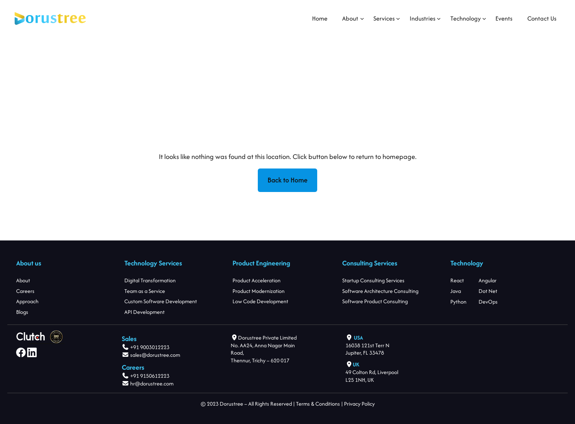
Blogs (22, 312)
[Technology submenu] (465, 18)
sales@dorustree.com (155, 355)
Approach (27, 301)
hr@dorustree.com (151, 383)
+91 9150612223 (149, 376)
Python (458, 301)
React (457, 280)
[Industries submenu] (422, 18)
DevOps (488, 301)
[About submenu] (350, 18)
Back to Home (288, 180)
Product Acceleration (256, 280)
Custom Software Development (160, 301)
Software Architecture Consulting (380, 291)
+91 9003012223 (149, 347)
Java (455, 291)
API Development (144, 312)
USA (358, 337)
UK (356, 364)
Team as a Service (144, 291)
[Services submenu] (384, 18)
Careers (25, 291)
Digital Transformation (150, 280)
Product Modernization (258, 291)
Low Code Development (260, 301)
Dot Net (488, 291)
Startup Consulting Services (373, 280)
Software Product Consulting (375, 301)
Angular (488, 280)
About (23, 280)
